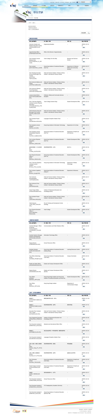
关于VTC (26, 5)
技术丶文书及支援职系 (33, 29)
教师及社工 (60, 5)
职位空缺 (52, 2)
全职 (30, 22)
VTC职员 (62, 2)
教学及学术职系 (32, 26)
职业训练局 (30, 17)
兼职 (34, 22)
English (73, 2)
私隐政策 (90, 409)
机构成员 (35, 5)
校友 (78, 5)
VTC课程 (44, 5)
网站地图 (81, 409)
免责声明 (85, 409)
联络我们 (67, 2)
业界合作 (52, 5)
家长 (69, 5)
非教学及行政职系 (32, 27)
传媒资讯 (87, 5)
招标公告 (57, 2)
